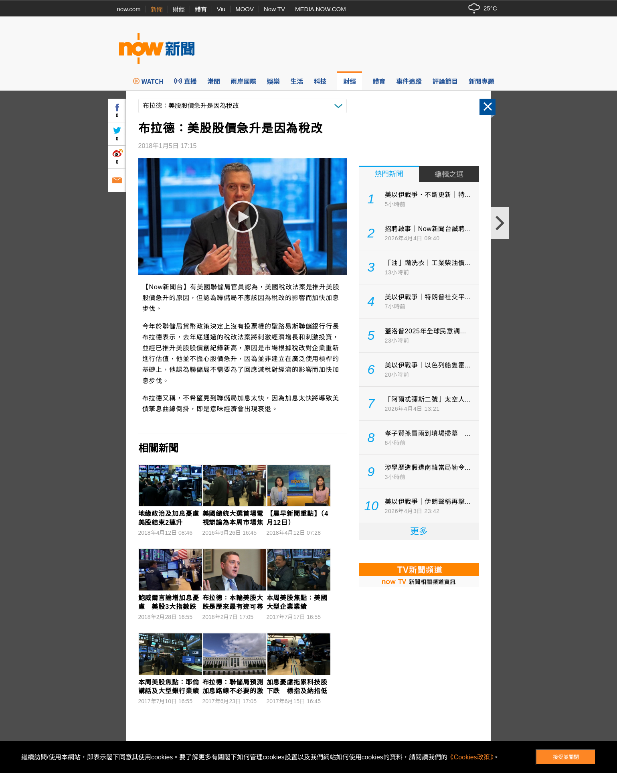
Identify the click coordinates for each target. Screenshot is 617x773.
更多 (419, 531)
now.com (129, 9)
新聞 (157, 9)
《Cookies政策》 (470, 757)
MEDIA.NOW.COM (320, 9)
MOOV (244, 9)
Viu (221, 9)
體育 (201, 9)
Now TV (274, 9)
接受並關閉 (566, 757)
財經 (179, 9)
